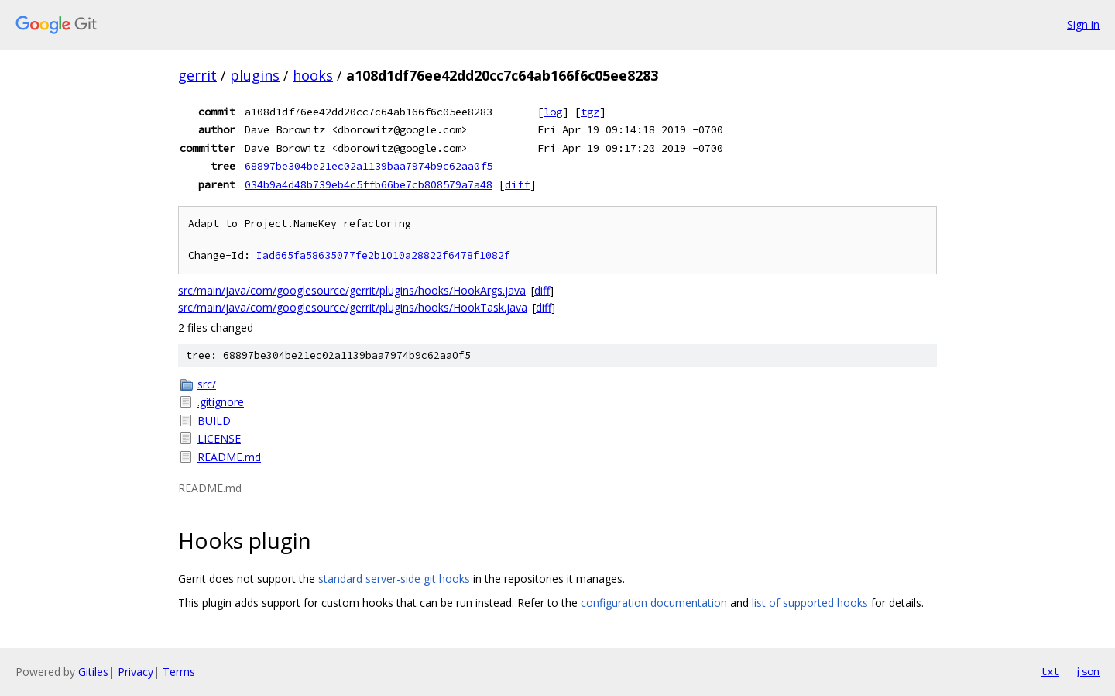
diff (517, 184)
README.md (229, 457)
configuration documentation (654, 602)
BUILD (214, 420)
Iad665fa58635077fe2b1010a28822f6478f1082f (383, 255)
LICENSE (219, 438)
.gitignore (220, 402)
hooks (313, 75)
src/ (206, 384)
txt (1050, 671)
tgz (590, 112)
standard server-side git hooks (394, 578)
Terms (179, 671)
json (1087, 671)
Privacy (135, 671)
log (553, 112)
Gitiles (93, 671)
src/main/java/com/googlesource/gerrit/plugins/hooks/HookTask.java (352, 307)
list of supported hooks (810, 602)
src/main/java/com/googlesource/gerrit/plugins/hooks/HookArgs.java (352, 290)
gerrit (197, 75)
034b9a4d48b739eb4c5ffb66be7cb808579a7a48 (368, 184)
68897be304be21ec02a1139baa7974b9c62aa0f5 (368, 166)
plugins (255, 75)
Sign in (1083, 24)
